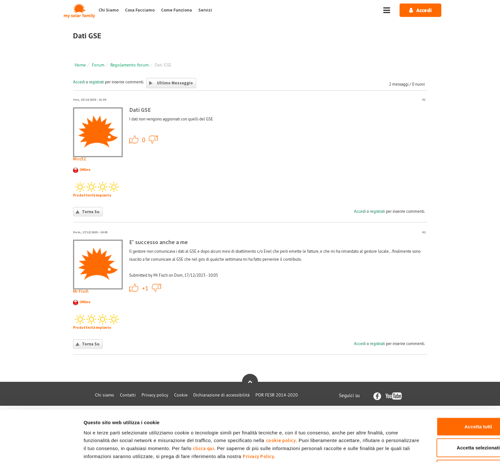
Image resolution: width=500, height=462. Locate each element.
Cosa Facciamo (140, 10)
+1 (134, 139)
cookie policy (295, 412)
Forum (98, 65)
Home (80, 65)
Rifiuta (446, 441)
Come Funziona (176, 10)
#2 (423, 232)
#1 (423, 99)
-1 (153, 139)
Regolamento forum (129, 65)
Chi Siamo (109, 10)
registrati (96, 81)
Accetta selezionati (446, 420)
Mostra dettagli (335, 449)
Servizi (205, 10)
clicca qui (261, 420)
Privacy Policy (346, 428)
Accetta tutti (447, 398)
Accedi (79, 81)
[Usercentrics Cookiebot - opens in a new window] (41, 449)
